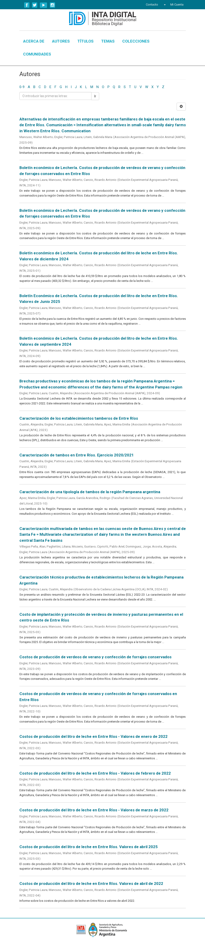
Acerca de (33, 41)
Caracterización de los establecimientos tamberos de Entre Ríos (78, 418)
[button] (164, 4)
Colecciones (136, 41)
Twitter (34, 5)
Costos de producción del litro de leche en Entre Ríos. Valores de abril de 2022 (91, 883)
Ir (95, 96)
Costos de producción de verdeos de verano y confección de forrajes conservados (95, 657)
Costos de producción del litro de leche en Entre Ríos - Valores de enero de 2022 (93, 736)
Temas (108, 41)
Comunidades (37, 54)
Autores (61, 41)
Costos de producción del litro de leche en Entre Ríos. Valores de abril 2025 (88, 846)
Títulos (85, 41)
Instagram (52, 5)
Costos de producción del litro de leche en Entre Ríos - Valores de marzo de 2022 (93, 810)
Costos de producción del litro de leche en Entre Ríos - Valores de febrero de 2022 (95, 773)
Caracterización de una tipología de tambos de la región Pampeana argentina (89, 491)
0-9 (21, 87)
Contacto (152, 4)
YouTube (43, 5)
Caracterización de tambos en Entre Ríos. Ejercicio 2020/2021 (76, 455)
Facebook (27, 5)
